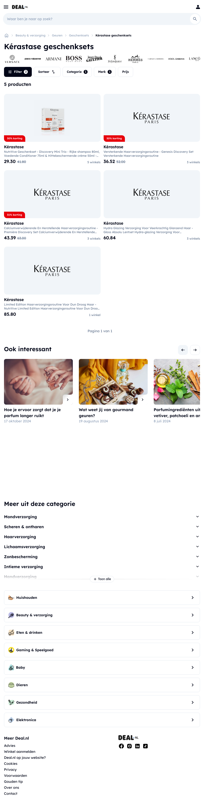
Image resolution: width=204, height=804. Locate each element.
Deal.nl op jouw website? (25, 757)
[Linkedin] (137, 746)
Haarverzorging (20, 536)
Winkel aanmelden (19, 751)
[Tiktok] (145, 746)
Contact (10, 793)
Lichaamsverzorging (24, 546)
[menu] (6, 7)
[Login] (198, 7)
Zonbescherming (21, 556)
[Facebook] (121, 746)
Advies (9, 745)
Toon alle (102, 579)
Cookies (10, 763)
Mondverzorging (20, 516)
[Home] (6, 35)
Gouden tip (13, 781)
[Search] (195, 19)
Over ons (11, 787)
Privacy (10, 769)
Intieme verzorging (23, 566)
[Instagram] (129, 746)
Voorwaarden (15, 775)
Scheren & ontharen (24, 526)
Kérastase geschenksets (113, 35)
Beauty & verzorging (30, 35)
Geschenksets (79, 35)
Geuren (57, 35)
